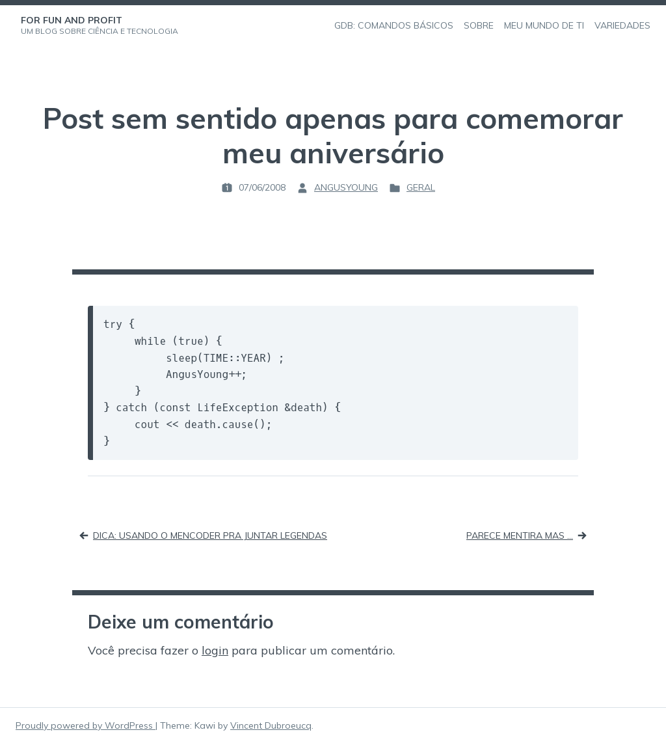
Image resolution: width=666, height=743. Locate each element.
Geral (420, 187)
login (215, 650)
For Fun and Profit (71, 20)
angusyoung (346, 187)
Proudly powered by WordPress (85, 725)
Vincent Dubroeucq (271, 725)
